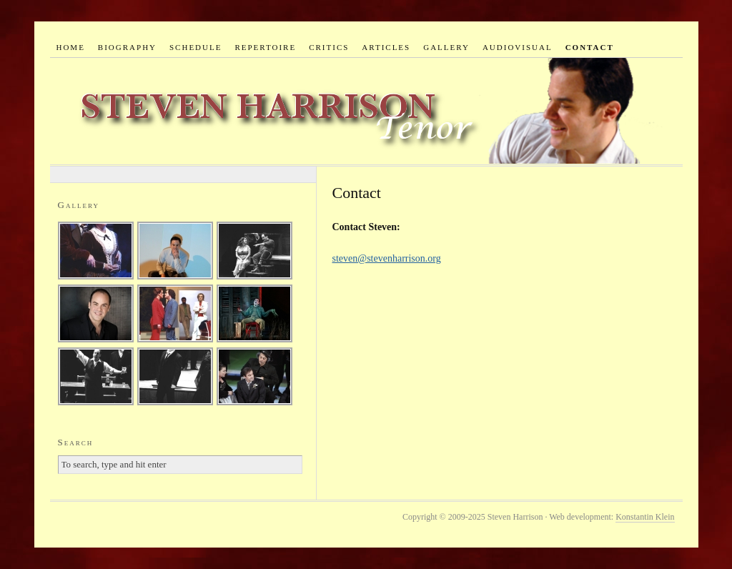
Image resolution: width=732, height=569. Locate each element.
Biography (127, 47)
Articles (386, 47)
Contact (589, 47)
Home (70, 47)
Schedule (195, 47)
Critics (329, 47)
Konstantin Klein (644, 517)
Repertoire (265, 47)
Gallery (446, 47)
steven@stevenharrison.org (386, 258)
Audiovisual (518, 47)
